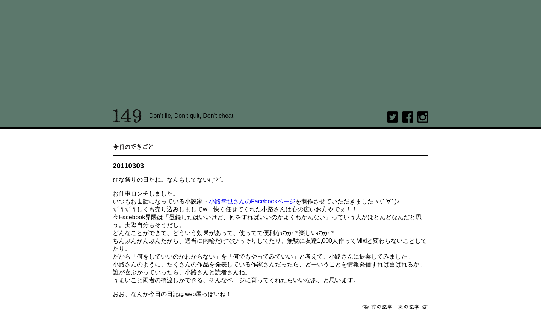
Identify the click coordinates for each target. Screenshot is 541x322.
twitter (392, 117)
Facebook (407, 117)
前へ (377, 307)
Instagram (422, 117)
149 (127, 116)
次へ (413, 307)
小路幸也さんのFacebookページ (252, 201)
